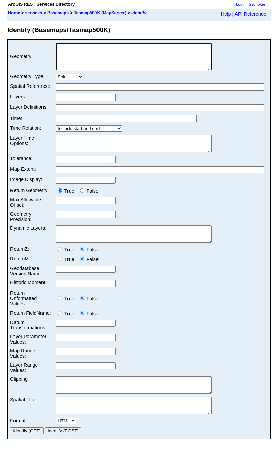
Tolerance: (21, 166)
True (67, 199)
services (33, 12)
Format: (18, 438)
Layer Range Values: (24, 378)
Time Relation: (25, 133)
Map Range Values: (22, 364)
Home (14, 12)
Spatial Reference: (30, 91)
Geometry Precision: (20, 224)
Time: (16, 123)
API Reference (250, 14)
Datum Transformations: (28, 336)
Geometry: (21, 59)
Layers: (18, 101)
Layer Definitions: (29, 112)
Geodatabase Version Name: (26, 282)
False (89, 199)
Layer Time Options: (22, 145)
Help (226, 14)
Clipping (19, 390)
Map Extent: (23, 177)
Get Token (257, 4)
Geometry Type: (27, 81)
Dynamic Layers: (28, 236)
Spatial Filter (23, 414)
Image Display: (26, 187)
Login (240, 4)
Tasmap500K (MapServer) (100, 12)
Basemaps (58, 12)
